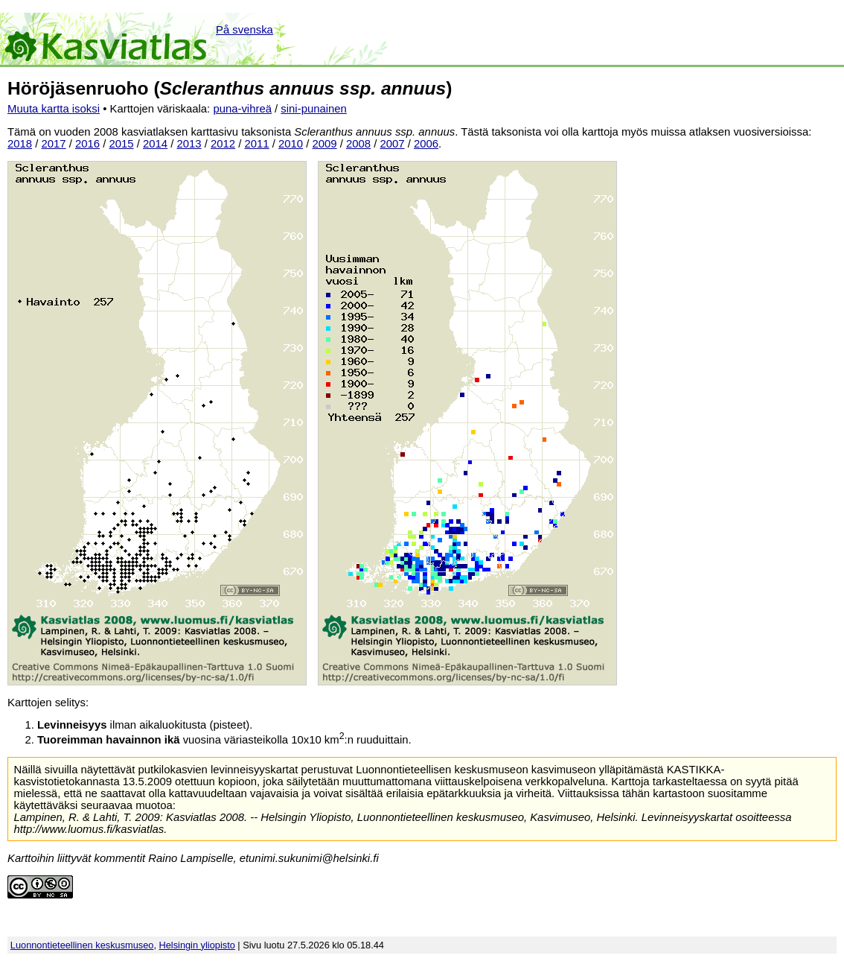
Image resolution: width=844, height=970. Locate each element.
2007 (392, 144)
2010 (290, 144)
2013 (189, 144)
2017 (54, 144)
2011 (257, 144)
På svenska (244, 30)
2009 (325, 144)
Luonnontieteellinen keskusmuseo (82, 945)
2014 (155, 144)
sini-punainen (314, 109)
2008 (358, 144)
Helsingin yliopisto (197, 945)
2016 (87, 144)
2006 (426, 144)
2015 (121, 144)
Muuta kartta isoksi (53, 109)
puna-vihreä (242, 109)
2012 (223, 144)
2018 (19, 144)
